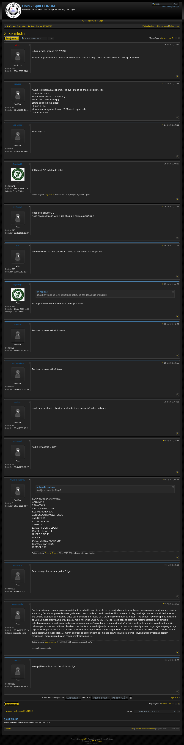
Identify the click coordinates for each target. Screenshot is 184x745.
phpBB (83, 739)
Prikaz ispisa (174, 26)
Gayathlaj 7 (17, 164)
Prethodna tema (148, 26)
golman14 (17, 207)
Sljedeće (174, 697)
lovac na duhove (17, 363)
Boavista (17, 324)
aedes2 (18, 402)
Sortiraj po (96, 697)
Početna (11, 26)
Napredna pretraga (170, 6)
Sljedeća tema (162, 26)
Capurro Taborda (17, 480)
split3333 (17, 660)
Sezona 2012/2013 (44, 26)
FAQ (82, 21)
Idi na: (129, 711)
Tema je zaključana (12, 38)
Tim (132, 729)
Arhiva (31, 26)
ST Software (97, 741)
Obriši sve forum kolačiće (145, 729)
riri (17, 246)
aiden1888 (17, 125)
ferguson (17, 84)
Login (101, 21)
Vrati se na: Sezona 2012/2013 (19, 711)
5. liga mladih (14, 33)
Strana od (167, 38)
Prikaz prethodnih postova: (61, 697)
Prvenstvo (21, 26)
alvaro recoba (17, 604)
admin (17, 45)
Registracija (91, 21)
